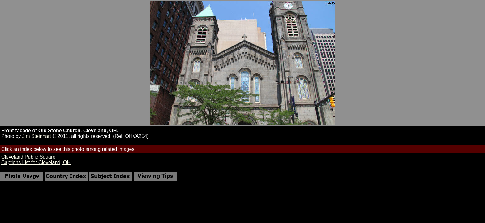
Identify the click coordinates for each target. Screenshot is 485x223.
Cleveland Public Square (28, 157)
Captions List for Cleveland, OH (36, 162)
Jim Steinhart (36, 136)
